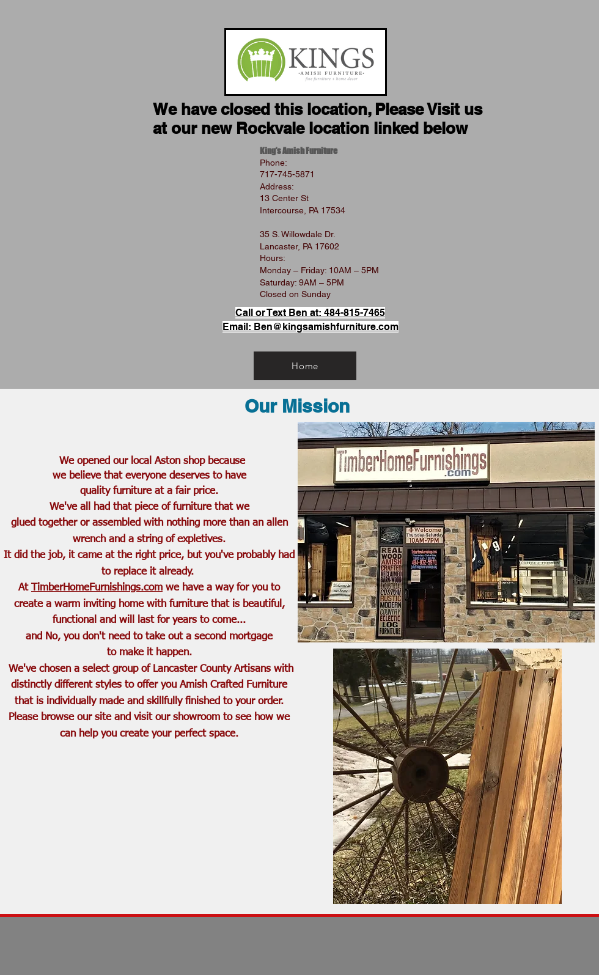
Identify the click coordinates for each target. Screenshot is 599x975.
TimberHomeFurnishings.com (97, 588)
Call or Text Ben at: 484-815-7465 (310, 312)
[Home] (305, 365)
